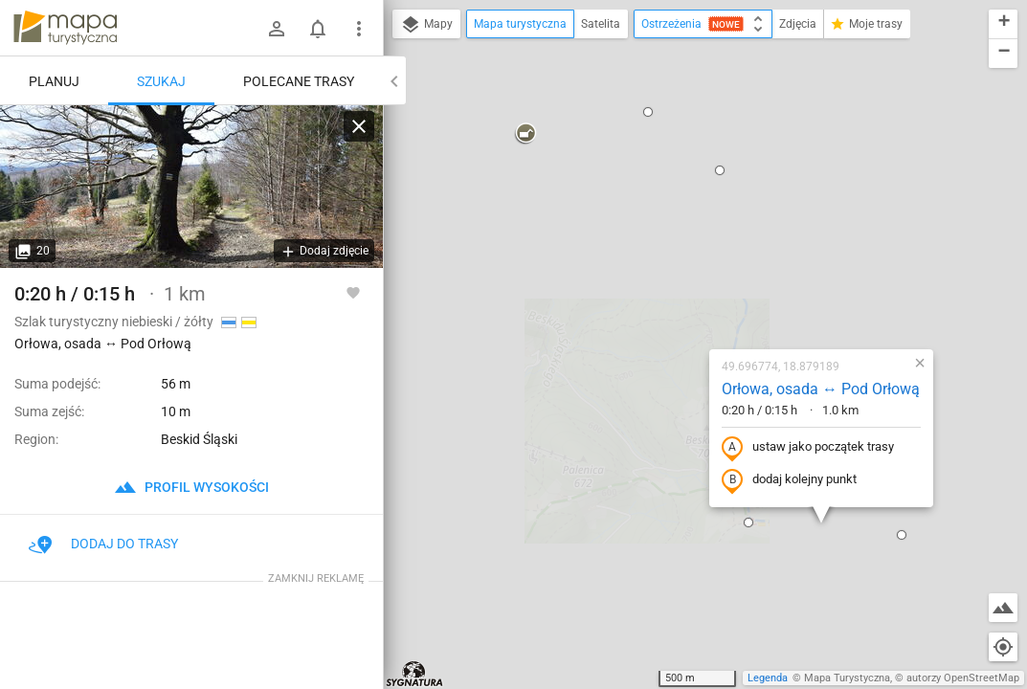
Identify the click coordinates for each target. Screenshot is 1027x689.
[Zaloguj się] (276, 28)
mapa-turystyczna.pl (65, 28)
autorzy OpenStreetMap (962, 678)
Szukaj (161, 81)
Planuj (54, 81)
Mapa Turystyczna (847, 678)
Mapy (426, 24)
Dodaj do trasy (103, 543)
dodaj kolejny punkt (672, 294)
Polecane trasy (298, 81)
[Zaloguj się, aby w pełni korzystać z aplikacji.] (353, 292)
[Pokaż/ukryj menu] (359, 28)
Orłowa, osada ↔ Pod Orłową (704, 202)
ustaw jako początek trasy (691, 261)
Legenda (768, 678)
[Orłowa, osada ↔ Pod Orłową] (191, 186)
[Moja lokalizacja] (1003, 647)
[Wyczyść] (359, 126)
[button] (631, 336)
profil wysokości (191, 487)
